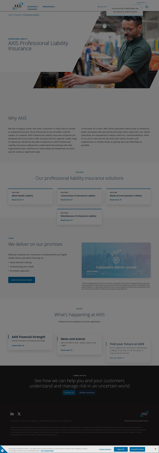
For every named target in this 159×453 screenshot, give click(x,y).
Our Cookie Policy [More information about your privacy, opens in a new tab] (47, 451)
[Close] (155, 448)
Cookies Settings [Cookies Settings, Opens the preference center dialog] (105, 449)
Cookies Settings (2, 450)
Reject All (120, 449)
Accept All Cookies (137, 449)
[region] (79, 449)
